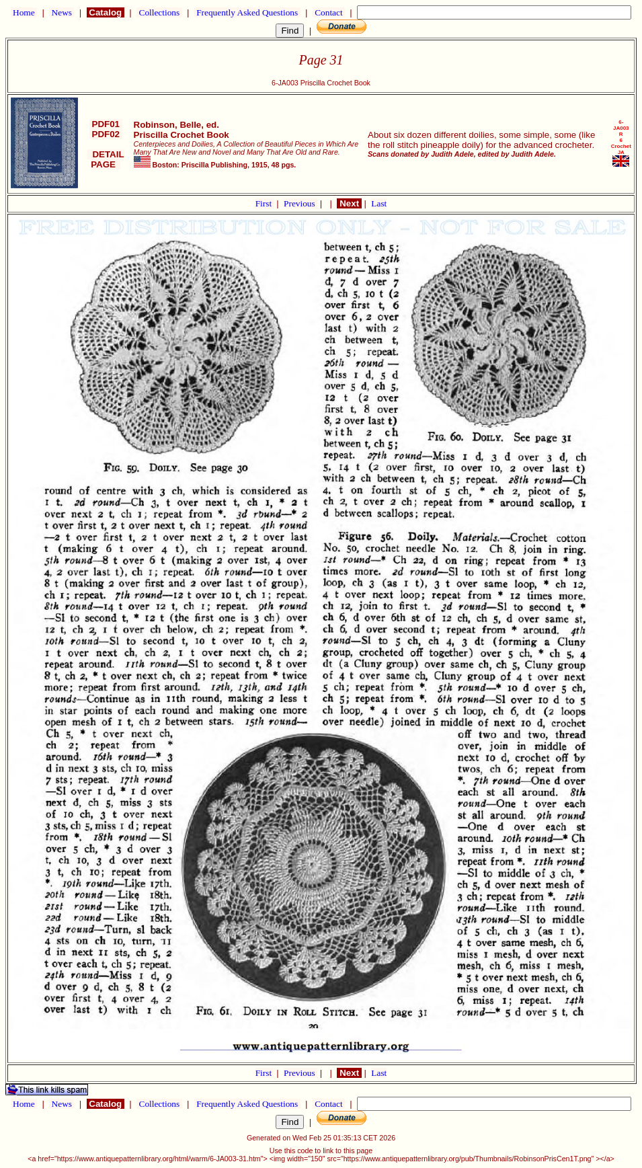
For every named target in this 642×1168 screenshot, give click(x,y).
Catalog (105, 12)
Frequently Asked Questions (247, 12)
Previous (300, 203)
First (264, 203)
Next (349, 203)
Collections (159, 12)
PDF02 (105, 134)
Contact (329, 12)
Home (24, 12)
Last (379, 203)
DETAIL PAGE (105, 159)
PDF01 (105, 124)
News (61, 12)
